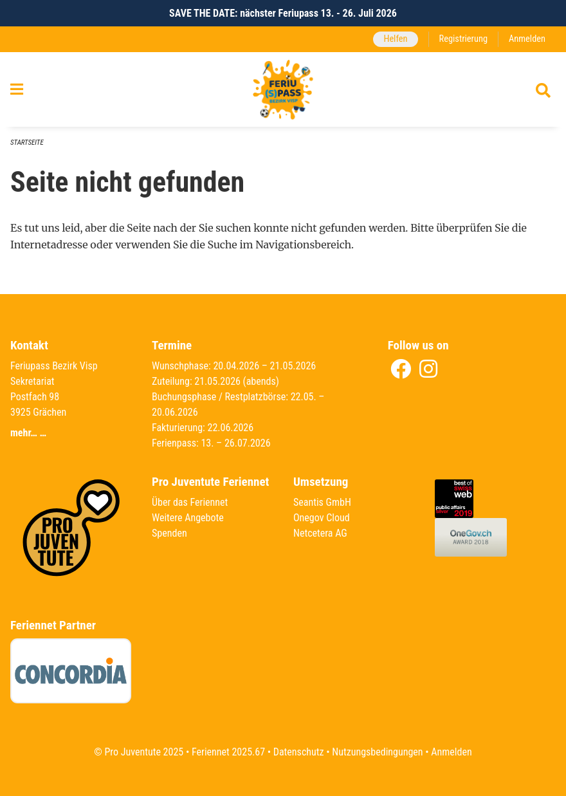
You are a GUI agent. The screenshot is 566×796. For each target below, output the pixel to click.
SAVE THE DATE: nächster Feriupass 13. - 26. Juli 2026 (283, 13)
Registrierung (463, 38)
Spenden (169, 533)
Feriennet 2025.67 (228, 752)
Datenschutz (298, 752)
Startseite (27, 142)
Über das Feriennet (190, 502)
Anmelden (527, 38)
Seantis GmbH (322, 502)
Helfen (395, 38)
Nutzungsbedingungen (377, 752)
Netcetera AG (320, 533)
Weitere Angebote (188, 518)
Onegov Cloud (321, 518)
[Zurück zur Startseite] (283, 89)
